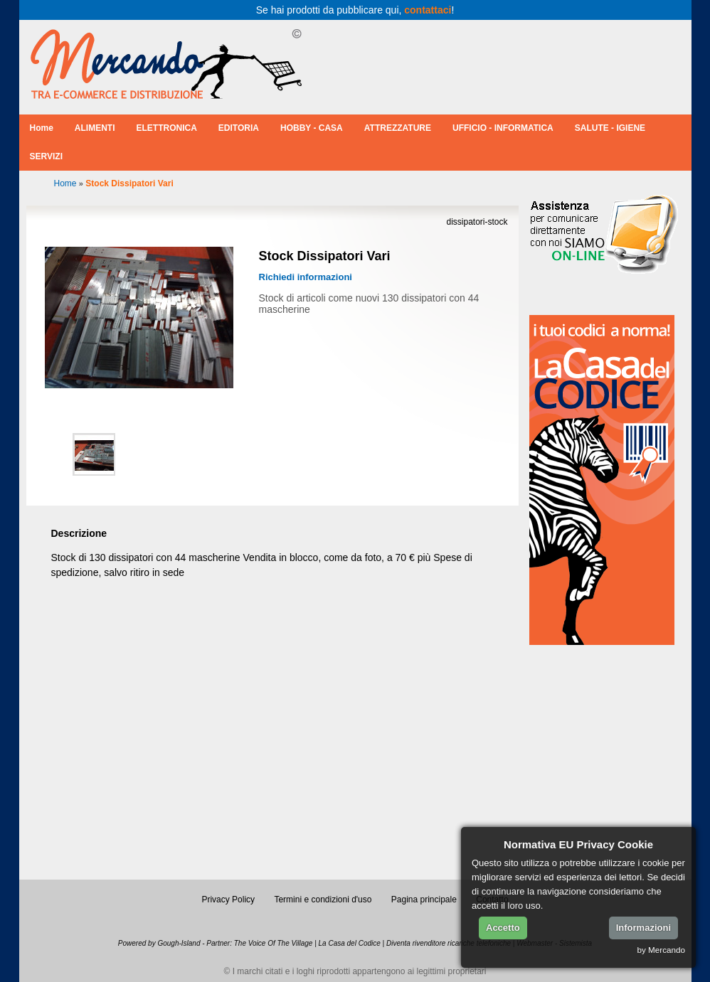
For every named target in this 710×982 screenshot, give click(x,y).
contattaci (427, 10)
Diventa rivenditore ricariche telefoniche (448, 943)
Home (41, 128)
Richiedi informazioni (305, 277)
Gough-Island (178, 943)
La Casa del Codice (350, 943)
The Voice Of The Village (273, 943)
